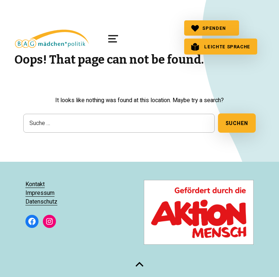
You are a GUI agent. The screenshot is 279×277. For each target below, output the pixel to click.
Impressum (39, 193)
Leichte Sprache (220, 47)
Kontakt (35, 184)
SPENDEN (208, 28)
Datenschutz (41, 201)
